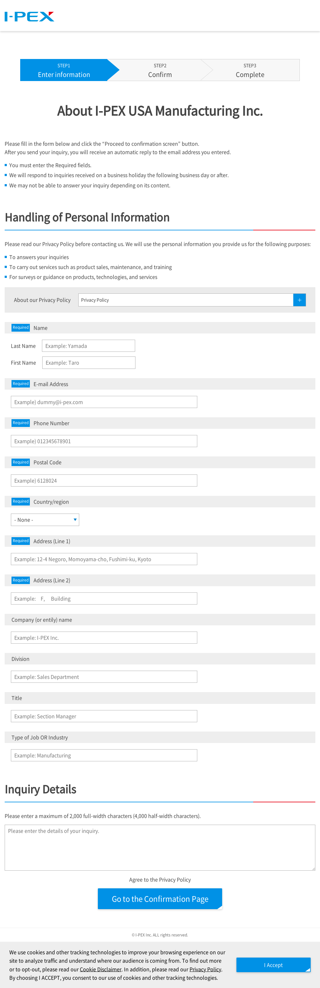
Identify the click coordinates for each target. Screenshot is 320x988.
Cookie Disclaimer (100, 969)
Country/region (40, 501)
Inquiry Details (40, 788)
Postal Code (36, 462)
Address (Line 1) (40, 541)
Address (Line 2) (40, 580)
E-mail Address (39, 384)
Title (16, 697)
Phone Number (40, 423)
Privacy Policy (205, 969)
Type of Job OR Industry (39, 737)
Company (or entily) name (41, 619)
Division (20, 658)
